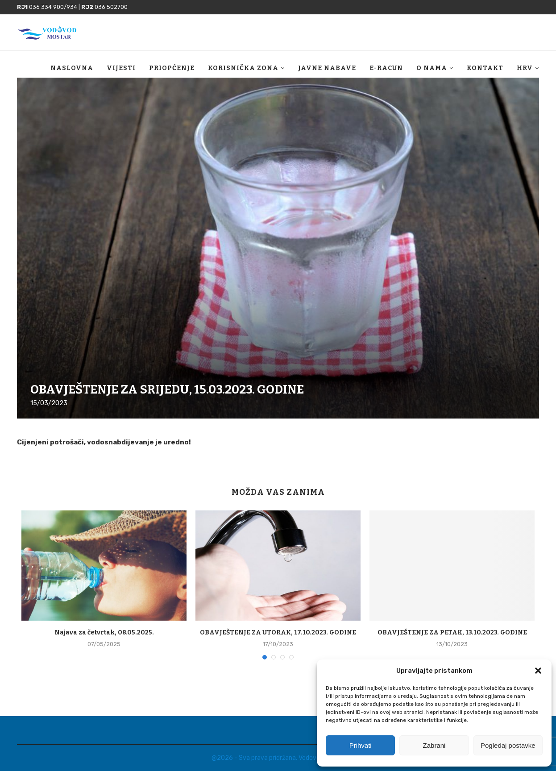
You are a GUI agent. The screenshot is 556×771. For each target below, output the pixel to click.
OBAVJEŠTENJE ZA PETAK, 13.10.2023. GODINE (452, 632)
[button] (538, 670)
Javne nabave (327, 68)
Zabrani (434, 745)
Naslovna (71, 68)
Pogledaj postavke (508, 745)
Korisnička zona (243, 68)
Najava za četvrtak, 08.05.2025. (104, 632)
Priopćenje (172, 68)
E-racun (386, 68)
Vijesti (121, 68)
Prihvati (360, 745)
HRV (525, 68)
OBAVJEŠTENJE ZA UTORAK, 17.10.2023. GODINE (278, 632)
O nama (431, 68)
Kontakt (485, 68)
